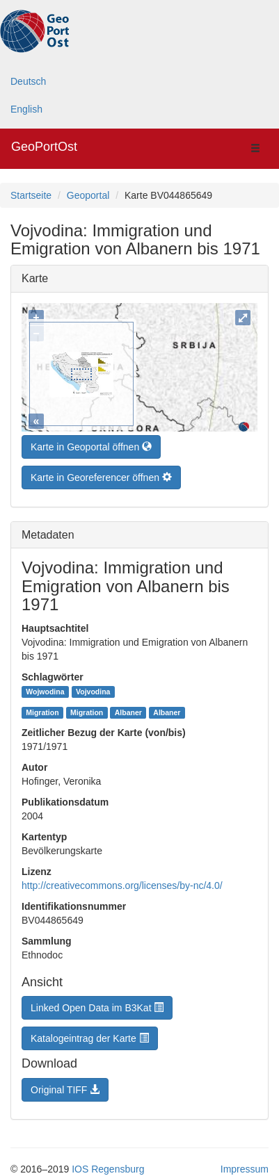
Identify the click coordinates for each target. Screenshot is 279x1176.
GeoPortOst (44, 147)
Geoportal (88, 195)
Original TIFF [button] (65, 1086)
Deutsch (28, 81)
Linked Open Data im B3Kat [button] (97, 1004)
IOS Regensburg (108, 1165)
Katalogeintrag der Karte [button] (90, 1034)
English (26, 109)
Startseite (30, 195)
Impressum (245, 1165)
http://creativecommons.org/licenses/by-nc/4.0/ (122, 882)
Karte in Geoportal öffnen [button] (91, 443)
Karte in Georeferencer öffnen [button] (101, 474)
